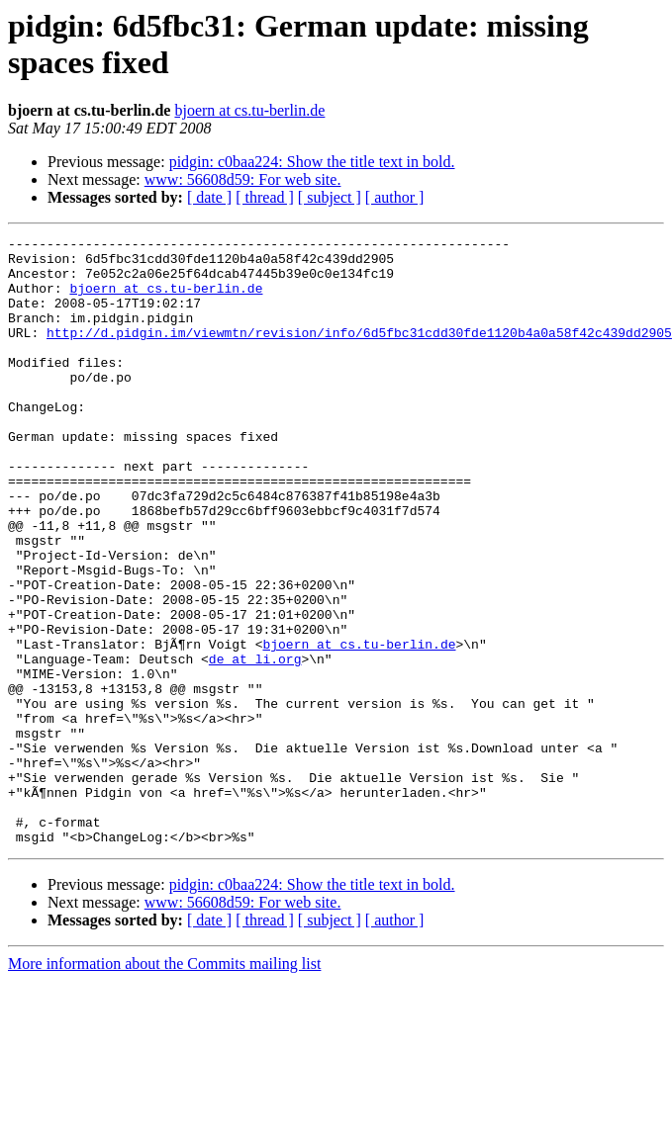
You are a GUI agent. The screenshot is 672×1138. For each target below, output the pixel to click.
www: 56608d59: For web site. (242, 179)
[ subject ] (329, 197)
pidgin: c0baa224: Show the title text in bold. (312, 161)
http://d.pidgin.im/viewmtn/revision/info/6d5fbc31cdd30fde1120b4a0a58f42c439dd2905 (359, 353)
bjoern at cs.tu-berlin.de (249, 110)
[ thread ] (265, 197)
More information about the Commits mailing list (164, 1085)
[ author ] (395, 197)
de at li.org (255, 744)
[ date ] (209, 197)
